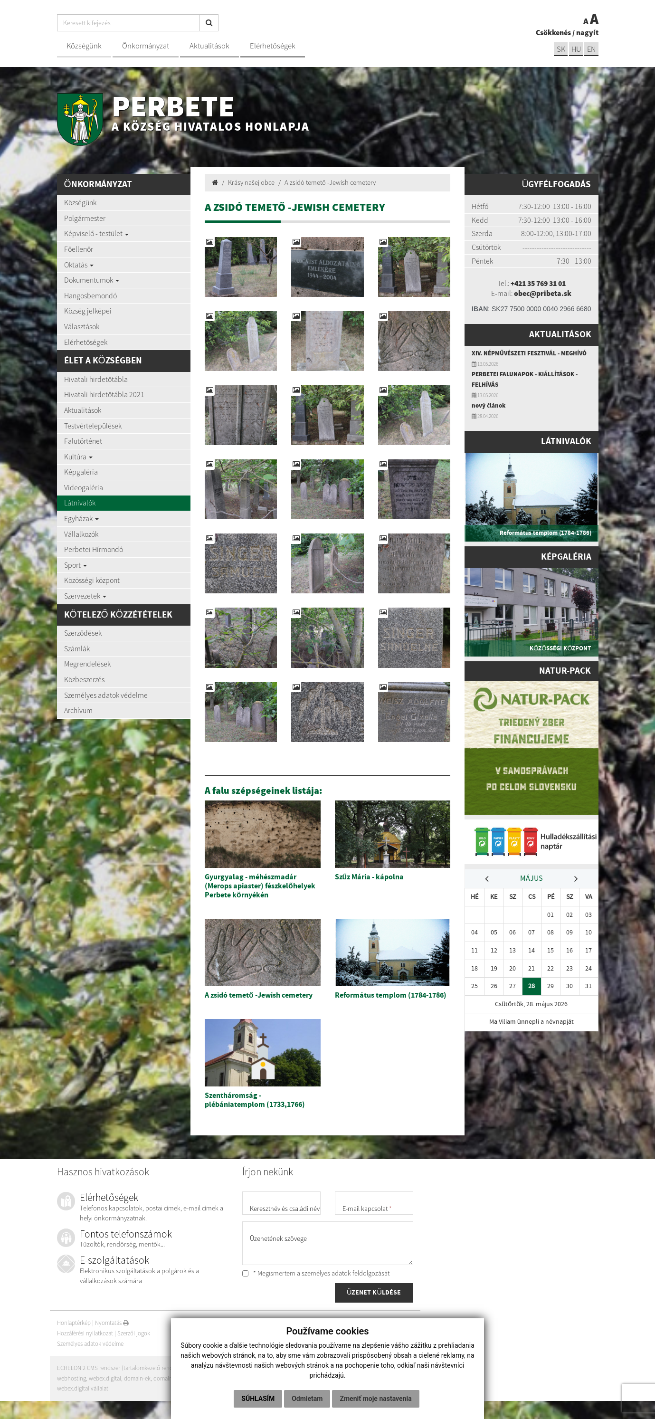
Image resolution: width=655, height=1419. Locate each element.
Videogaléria (83, 487)
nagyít (587, 32)
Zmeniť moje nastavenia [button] (375, 1398)
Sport (75, 565)
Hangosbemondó (90, 295)
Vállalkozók (81, 534)
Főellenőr (78, 249)
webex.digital (105, 1378)
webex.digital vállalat (82, 1388)
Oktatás (79, 264)
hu (575, 49)
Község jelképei (88, 310)
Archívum (78, 710)
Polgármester (84, 218)
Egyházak (81, 518)
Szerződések (83, 633)
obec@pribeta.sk (543, 293)
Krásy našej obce (251, 182)
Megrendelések (87, 663)
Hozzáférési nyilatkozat (85, 1333)
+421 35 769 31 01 (538, 283)
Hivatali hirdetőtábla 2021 (104, 394)
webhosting (71, 1378)
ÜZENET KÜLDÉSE (374, 1293)
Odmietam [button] (307, 1398)
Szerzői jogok (133, 1333)
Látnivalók (79, 502)
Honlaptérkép (74, 1323)
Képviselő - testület (96, 233)
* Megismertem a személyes (315, 1273)
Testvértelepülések (93, 425)
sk (560, 49)
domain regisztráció (178, 1378)
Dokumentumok (91, 280)
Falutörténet (83, 441)
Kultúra (78, 456)
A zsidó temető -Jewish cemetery (330, 182)
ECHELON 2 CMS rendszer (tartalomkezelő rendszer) (121, 1368)
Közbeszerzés (84, 679)
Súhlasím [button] (258, 1398)
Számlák (77, 648)
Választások (81, 326)
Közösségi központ (92, 580)
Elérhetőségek (272, 46)
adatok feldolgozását (360, 1273)
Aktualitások (209, 46)
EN (591, 49)
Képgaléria (81, 471)
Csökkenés (553, 32)
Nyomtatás (112, 1323)
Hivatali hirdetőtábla (96, 379)
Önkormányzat (145, 46)
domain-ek (137, 1378)
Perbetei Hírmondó (93, 549)
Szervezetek (85, 595)
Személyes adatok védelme (106, 695)
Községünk (84, 46)
